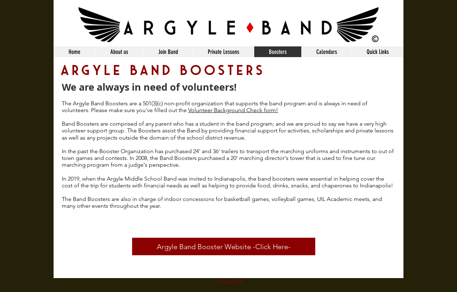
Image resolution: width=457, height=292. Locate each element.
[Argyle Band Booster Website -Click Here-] (223, 246)
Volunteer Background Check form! (233, 110)
